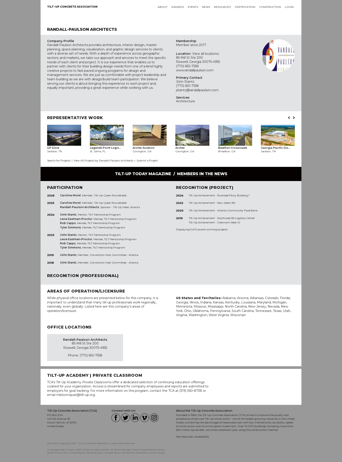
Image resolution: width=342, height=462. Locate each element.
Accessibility (201, 436)
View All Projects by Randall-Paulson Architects (104, 160)
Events (193, 7)
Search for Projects (58, 160)
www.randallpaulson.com (195, 70)
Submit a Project (147, 160)
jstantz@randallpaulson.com (197, 90)
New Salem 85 (226, 202)
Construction (270, 7)
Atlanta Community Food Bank (237, 210)
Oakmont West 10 (228, 222)
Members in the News (202, 173)
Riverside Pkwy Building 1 (233, 195)
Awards (177, 7)
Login (289, 7)
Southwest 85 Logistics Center (236, 218)
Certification (245, 7)
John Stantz (185, 82)
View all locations (205, 54)
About (163, 7)
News (206, 7)
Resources (222, 7)
